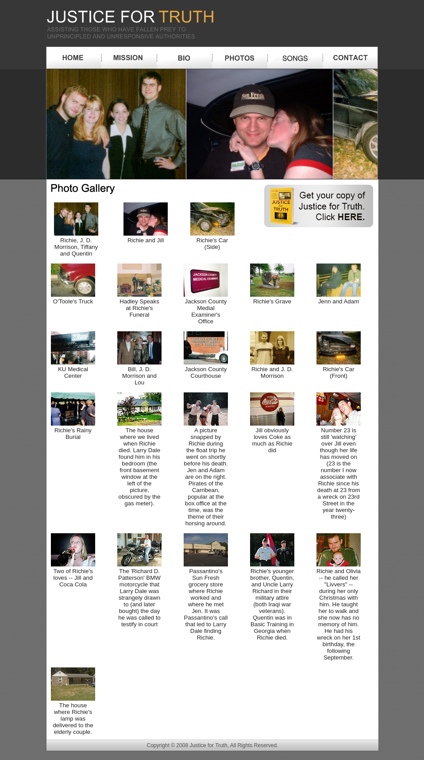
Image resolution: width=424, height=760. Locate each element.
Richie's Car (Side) (212, 240)
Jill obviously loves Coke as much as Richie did (272, 437)
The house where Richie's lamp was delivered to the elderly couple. (73, 715)
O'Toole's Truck (73, 298)
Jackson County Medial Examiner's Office (206, 308)
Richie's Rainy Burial (73, 430)
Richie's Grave (272, 298)
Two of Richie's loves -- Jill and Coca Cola (73, 574)
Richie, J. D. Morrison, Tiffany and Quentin (76, 243)
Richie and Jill (145, 237)
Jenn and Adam (338, 298)
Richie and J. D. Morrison (272, 369)
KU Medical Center (73, 369)
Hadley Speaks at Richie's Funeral (139, 304)
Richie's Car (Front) (338, 369)
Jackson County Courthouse (206, 369)
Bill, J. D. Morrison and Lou (139, 372)
